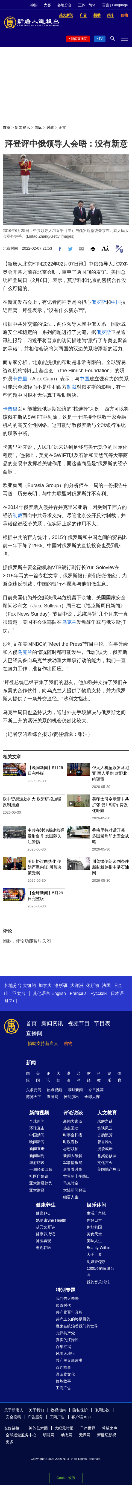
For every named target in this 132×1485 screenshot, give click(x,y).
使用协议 (102, 1410)
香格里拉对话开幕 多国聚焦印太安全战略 (110, 836)
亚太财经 (37, 1190)
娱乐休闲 (96, 1205)
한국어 (10, 1001)
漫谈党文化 (65, 1374)
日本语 (117, 993)
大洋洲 (76, 985)
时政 (50, 127)
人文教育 (107, 1113)
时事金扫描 (72, 1135)
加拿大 (45, 985)
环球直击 (37, 1128)
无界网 (84, 1435)
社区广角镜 (38, 1176)
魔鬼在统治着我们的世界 (77, 1326)
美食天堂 (94, 1234)
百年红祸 (63, 1346)
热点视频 (54, 1090)
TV (101, 39)
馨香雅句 (105, 1142)
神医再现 (43, 1241)
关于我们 (36, 1410)
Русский (98, 993)
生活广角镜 (96, 1213)
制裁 (72, 387)
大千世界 (94, 1254)
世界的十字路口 (76, 1176)
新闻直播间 (79, 39)
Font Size (105, 248)
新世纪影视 (106, 1435)
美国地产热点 (108, 1169)
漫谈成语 (105, 1148)
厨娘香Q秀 (96, 1261)
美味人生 (94, 1241)
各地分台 (64, 5)
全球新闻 (37, 1121)
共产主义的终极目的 (73, 1319)
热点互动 (70, 1128)
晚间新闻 (37, 1142)
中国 (116, 302)
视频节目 (79, 1023)
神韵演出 (71, 1096)
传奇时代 (63, 1305)
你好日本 (94, 1220)
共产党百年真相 (69, 1312)
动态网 (66, 1435)
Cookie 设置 (66, 1478)
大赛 (47, 5)
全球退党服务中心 (21, 1435)
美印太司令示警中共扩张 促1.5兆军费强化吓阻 (110, 805)
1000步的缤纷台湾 (100, 1271)
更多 (9, 1442)
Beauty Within (98, 1247)
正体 (81, 5)
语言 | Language (115, 5)
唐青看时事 (72, 1169)
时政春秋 (70, 1142)
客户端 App (81, 1417)
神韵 (33, 5)
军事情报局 (72, 1162)
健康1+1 (43, 1213)
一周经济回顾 (40, 1169)
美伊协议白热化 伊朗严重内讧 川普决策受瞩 (44, 867)
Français (78, 993)
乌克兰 (69, 622)
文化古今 (105, 1162)
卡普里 (20, 379)
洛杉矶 (61, 985)
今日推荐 (96, 1090)
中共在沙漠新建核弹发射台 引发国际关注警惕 (46, 836)
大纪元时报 (64, 1428)
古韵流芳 (105, 1135)
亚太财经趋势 (40, 1183)
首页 (6, 127)
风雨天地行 (65, 1353)
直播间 (34, 1033)
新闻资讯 (22, 127)
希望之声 (109, 1428)
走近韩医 (43, 1247)
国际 (38, 127)
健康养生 (45, 1205)
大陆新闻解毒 (74, 1190)
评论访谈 (73, 1113)
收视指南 (58, 1410)
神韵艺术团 (38, 1428)
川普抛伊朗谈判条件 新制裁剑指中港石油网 (110, 867)
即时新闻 (75, 1090)
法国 (106, 985)
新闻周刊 (37, 1156)
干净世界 (87, 1428)
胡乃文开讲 (45, 1227)
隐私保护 (80, 1410)
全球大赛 (92, 1096)
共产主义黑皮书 (69, 1360)
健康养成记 (45, 1234)
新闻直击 (37, 1148)
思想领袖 (70, 1148)
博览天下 (33, 1096)
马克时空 (70, 1183)
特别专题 (65, 1290)
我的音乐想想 (98, 1282)
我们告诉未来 (67, 1298)
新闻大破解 (72, 1156)
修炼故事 (63, 1381)
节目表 (102, 1023)
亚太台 (18, 993)
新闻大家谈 (72, 1121)
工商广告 (63, 1388)
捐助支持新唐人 (43, 1043)
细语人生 (70, 1197)
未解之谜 (105, 1121)
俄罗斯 (98, 302)
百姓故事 (63, 1367)
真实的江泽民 (67, 1340)
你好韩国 (94, 1227)
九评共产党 (65, 1333)
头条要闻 (33, 1090)
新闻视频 (39, 1113)
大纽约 (29, 985)
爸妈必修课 (106, 1156)
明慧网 (48, 1435)
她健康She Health (51, 1220)
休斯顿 (92, 985)
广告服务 (35, 1417)
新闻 (31, 1062)
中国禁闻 (37, 1135)
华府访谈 (37, 1162)
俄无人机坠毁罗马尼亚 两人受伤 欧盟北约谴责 (110, 773)
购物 (68, 1043)
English (58, 993)
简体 (92, 5)
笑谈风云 (105, 1128)
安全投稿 (13, 1417)
